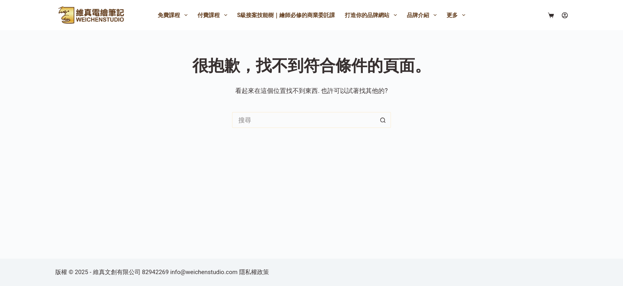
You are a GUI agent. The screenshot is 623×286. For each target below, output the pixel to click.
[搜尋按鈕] (383, 120)
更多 (457, 15)
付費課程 (213, 15)
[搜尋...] (303, 120)
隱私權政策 (254, 272)
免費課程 (174, 15)
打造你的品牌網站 (372, 15)
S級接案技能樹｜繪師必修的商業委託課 (286, 15)
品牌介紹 (423, 15)
